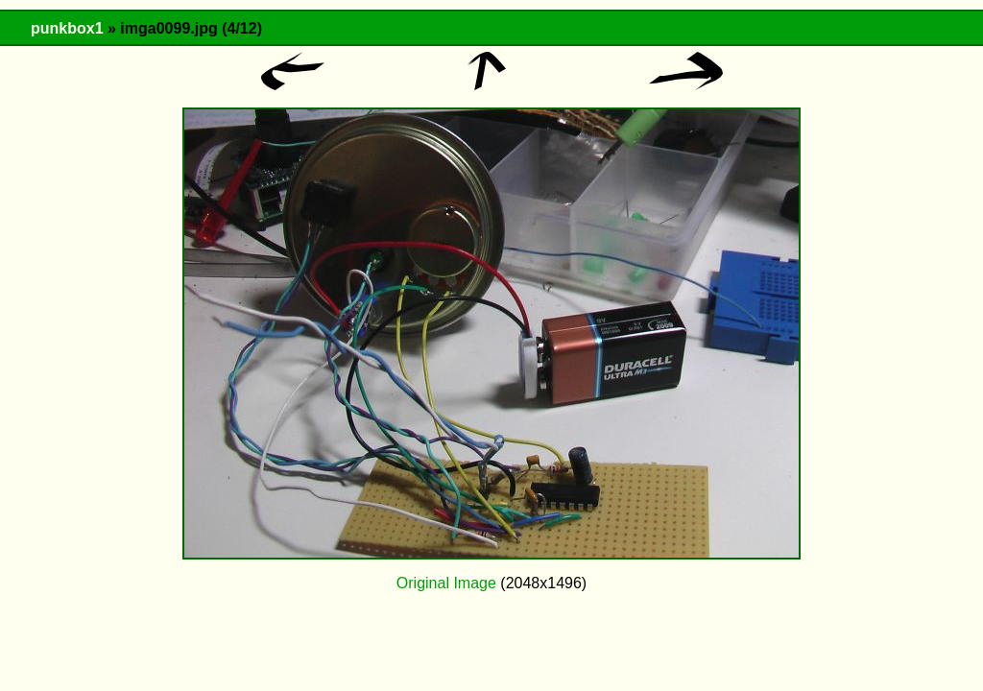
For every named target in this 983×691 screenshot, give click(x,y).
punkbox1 (67, 28)
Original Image (446, 583)
